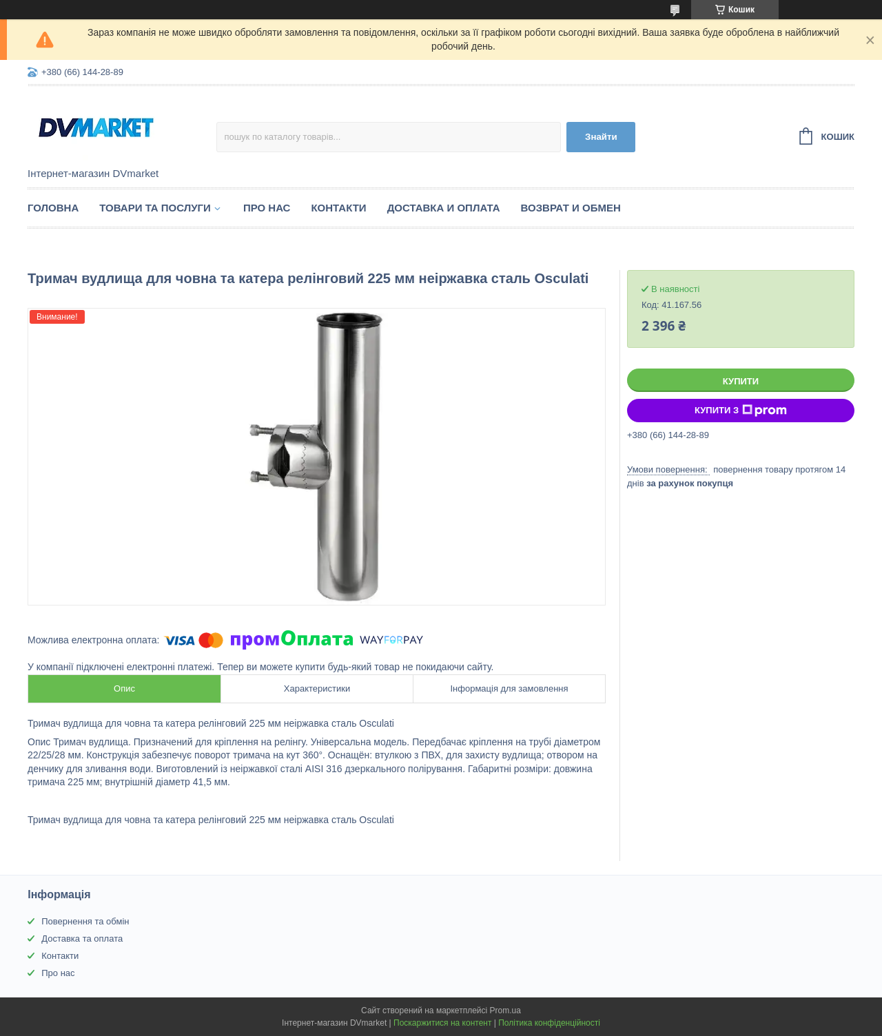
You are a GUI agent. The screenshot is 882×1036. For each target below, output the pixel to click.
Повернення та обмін (85, 921)
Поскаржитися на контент (442, 1023)
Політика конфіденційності (549, 1023)
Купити (741, 381)
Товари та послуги (155, 208)
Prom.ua (505, 1010)
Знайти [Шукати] (601, 137)
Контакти (338, 208)
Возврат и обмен (571, 208)
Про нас (267, 208)
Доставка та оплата (82, 938)
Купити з (741, 410)
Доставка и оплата (443, 208)
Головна (53, 208)
